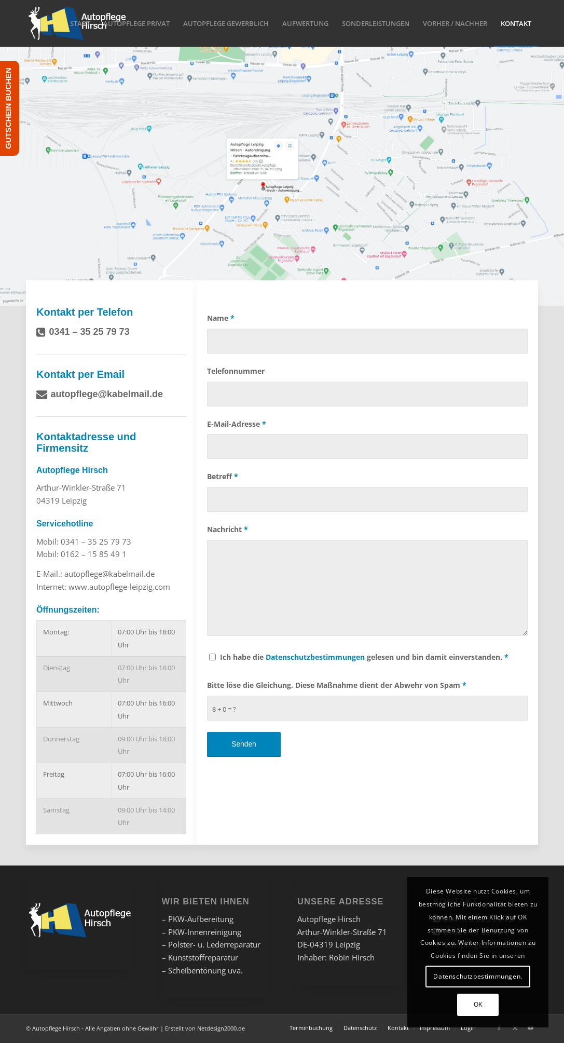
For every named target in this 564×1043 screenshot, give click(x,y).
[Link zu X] (514, 1027)
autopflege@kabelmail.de (107, 394)
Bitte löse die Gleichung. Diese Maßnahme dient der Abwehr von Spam (336, 685)
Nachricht (227, 529)
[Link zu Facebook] (499, 1027)
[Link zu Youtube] (530, 1027)
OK (478, 1004)
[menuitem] (80, 23)
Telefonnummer (236, 371)
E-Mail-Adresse (236, 424)
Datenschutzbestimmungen (315, 657)
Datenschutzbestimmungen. (477, 976)
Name (221, 318)
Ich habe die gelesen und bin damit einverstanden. (364, 657)
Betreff (222, 476)
